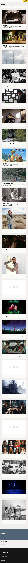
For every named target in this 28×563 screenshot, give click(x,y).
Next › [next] (26, 526)
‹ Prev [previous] (1, 526)
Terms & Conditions (3, 557)
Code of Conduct (3, 560)
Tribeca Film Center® (4, 556)
